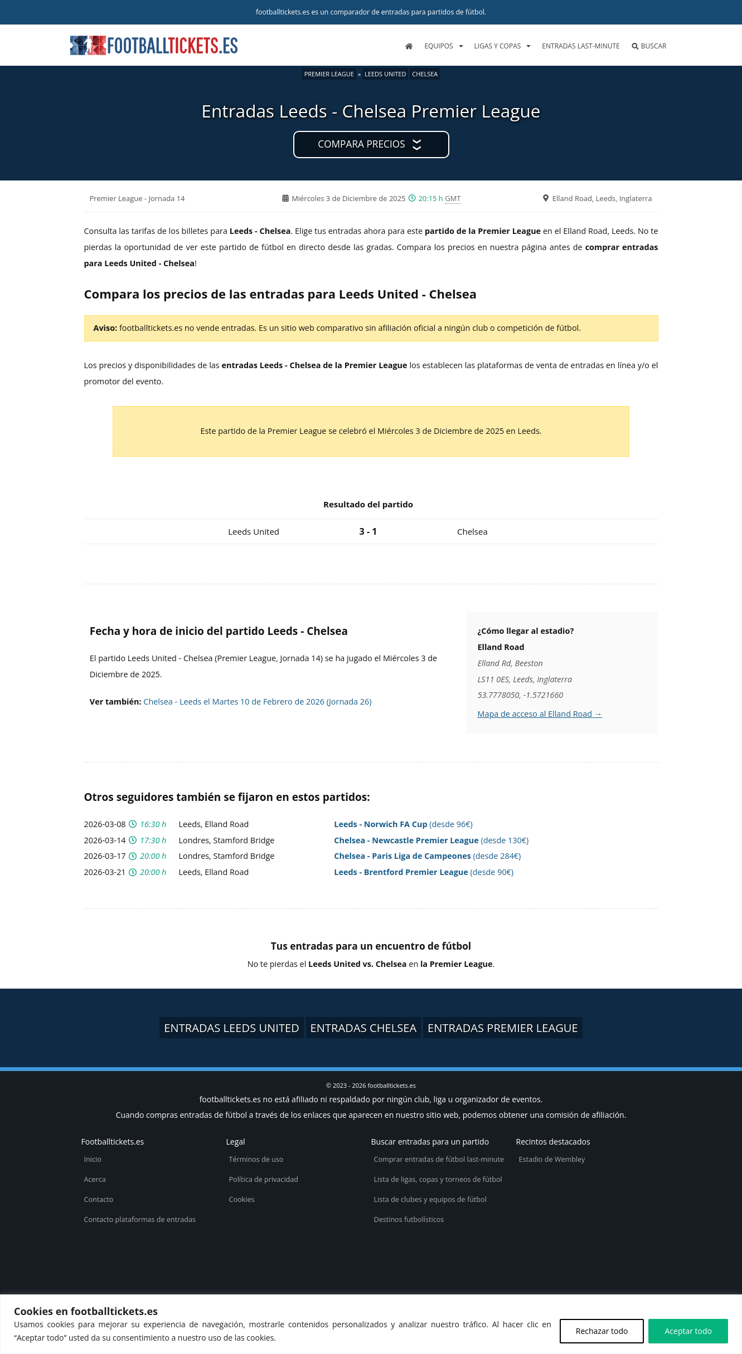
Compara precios (361, 144)
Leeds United (385, 74)
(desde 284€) (427, 855)
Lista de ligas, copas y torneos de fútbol (438, 1179)
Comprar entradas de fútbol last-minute (439, 1159)
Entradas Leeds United (231, 1027)
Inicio (92, 1159)
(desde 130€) (431, 840)
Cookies (242, 1199)
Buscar (649, 46)
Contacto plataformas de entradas (140, 1219)
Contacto (99, 1199)
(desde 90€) (423, 872)
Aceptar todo (688, 1331)
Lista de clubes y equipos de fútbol (430, 1199)
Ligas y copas (497, 46)
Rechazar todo (602, 1331)
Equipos (438, 46)
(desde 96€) (403, 824)
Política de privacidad (263, 1179)
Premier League (329, 74)
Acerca (95, 1179)
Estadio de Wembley (552, 1159)
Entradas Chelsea (364, 1027)
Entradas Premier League (503, 1027)
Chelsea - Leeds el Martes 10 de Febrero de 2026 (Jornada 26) (257, 701)
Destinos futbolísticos (409, 1219)
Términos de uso (256, 1159)
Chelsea (425, 74)
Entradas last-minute (580, 46)
